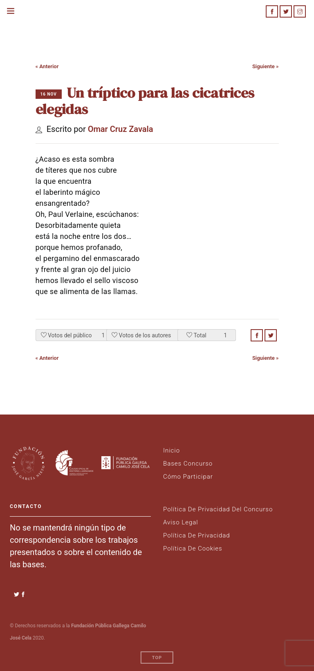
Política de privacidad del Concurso (218, 509)
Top (157, 655)
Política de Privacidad (196, 535)
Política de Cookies (192, 548)
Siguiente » (265, 66)
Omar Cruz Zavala (120, 129)
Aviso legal (180, 522)
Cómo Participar (188, 476)
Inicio (171, 450)
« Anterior (47, 66)
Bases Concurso (188, 463)
